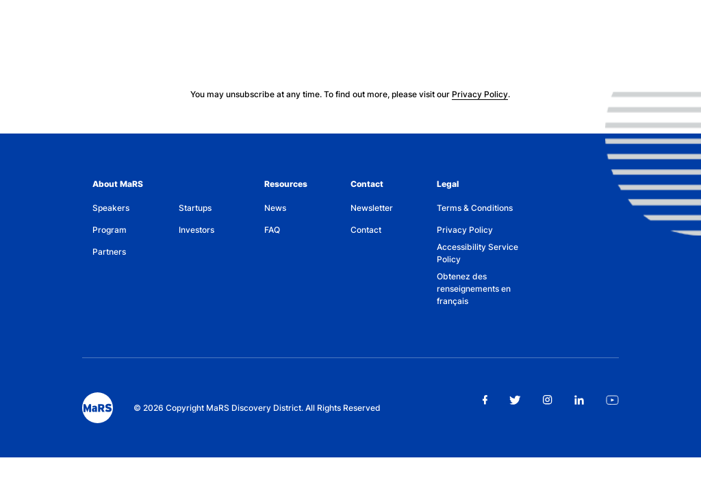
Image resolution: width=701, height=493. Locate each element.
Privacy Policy (480, 94)
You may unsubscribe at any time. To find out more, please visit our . (350, 94)
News (275, 208)
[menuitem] (135, 208)
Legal (448, 184)
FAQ (272, 230)
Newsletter (371, 208)
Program (109, 230)
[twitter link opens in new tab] (515, 400)
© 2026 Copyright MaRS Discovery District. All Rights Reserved (257, 408)
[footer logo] (97, 407)
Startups (195, 208)
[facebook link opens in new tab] (485, 400)
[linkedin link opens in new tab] (579, 400)
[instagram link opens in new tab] (547, 400)
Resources (285, 184)
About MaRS (117, 184)
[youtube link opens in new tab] (612, 400)
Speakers (110, 208)
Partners (109, 251)
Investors (196, 230)
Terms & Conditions (475, 208)
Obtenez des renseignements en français (474, 288)
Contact (366, 184)
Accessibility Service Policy (477, 253)
